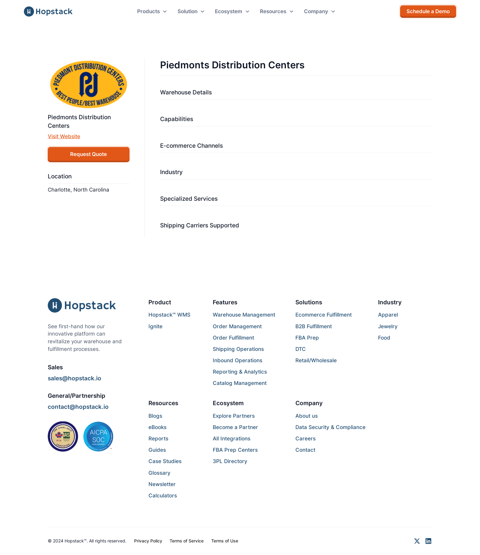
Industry (171, 172)
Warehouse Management (244, 315)
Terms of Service (187, 540)
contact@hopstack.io (78, 406)
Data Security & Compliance (330, 427)
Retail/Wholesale (316, 360)
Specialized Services (189, 198)
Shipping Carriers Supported (199, 225)
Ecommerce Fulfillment (323, 315)
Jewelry (388, 326)
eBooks (157, 427)
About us (306, 416)
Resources (163, 403)
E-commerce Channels (191, 145)
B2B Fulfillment (313, 326)
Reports (158, 438)
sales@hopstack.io (74, 378)
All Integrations (231, 438)
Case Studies (165, 461)
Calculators (162, 495)
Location (60, 176)
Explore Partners (234, 416)
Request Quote (88, 154)
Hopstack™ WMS (169, 315)
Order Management (237, 326)
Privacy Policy (148, 540)
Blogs (155, 416)
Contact (305, 450)
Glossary (159, 473)
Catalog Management (240, 383)
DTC (300, 349)
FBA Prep (307, 338)
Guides (157, 450)
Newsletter (162, 484)
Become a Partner (235, 427)
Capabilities (176, 119)
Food (384, 338)
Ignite (155, 326)
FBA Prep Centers (235, 450)
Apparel (388, 315)
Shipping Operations (238, 349)
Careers (305, 438)
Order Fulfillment (233, 338)
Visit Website (64, 136)
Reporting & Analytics (240, 372)
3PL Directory (230, 461)
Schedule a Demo (428, 11)
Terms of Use (224, 540)
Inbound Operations (237, 360)
